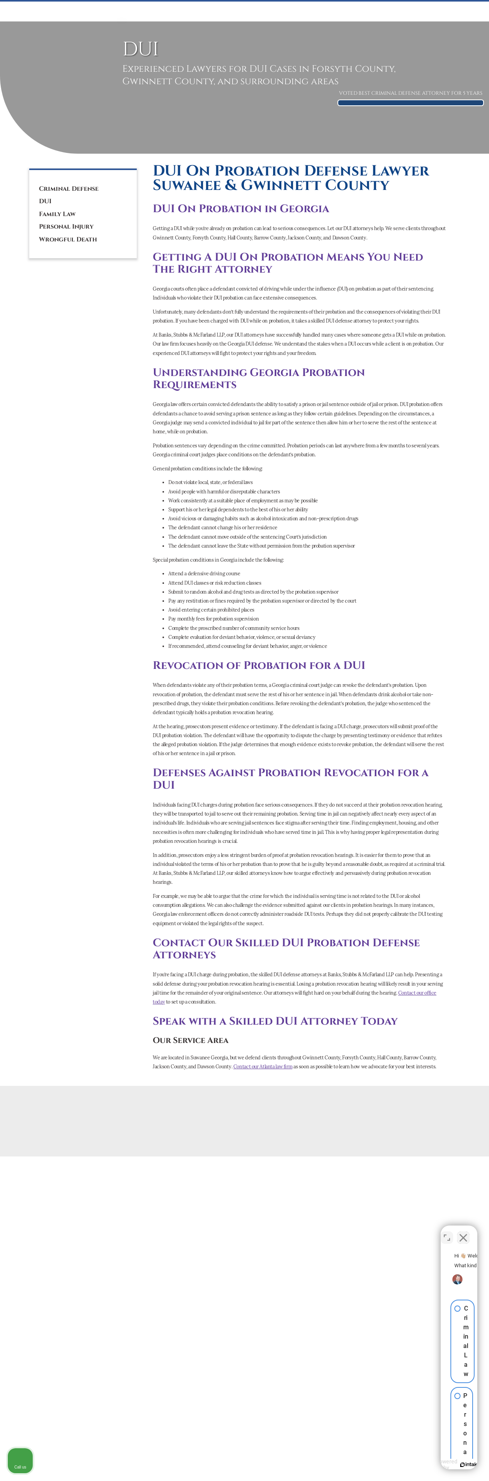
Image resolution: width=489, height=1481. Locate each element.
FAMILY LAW (219, 11)
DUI (194, 11)
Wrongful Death (68, 239)
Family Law (57, 214)
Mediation (254, 11)
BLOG (463, 11)
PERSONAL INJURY (297, 11)
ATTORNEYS (373, 11)
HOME (122, 11)
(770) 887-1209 (68, 108)
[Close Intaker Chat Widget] (463, 1232)
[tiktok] (76, 142)
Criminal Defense (69, 189)
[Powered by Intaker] (422, 1464)
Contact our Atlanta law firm (262, 1066)
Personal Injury (66, 227)
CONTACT (438, 11)
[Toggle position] (447, 1232)
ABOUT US (406, 11)
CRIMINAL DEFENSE (159, 11)
